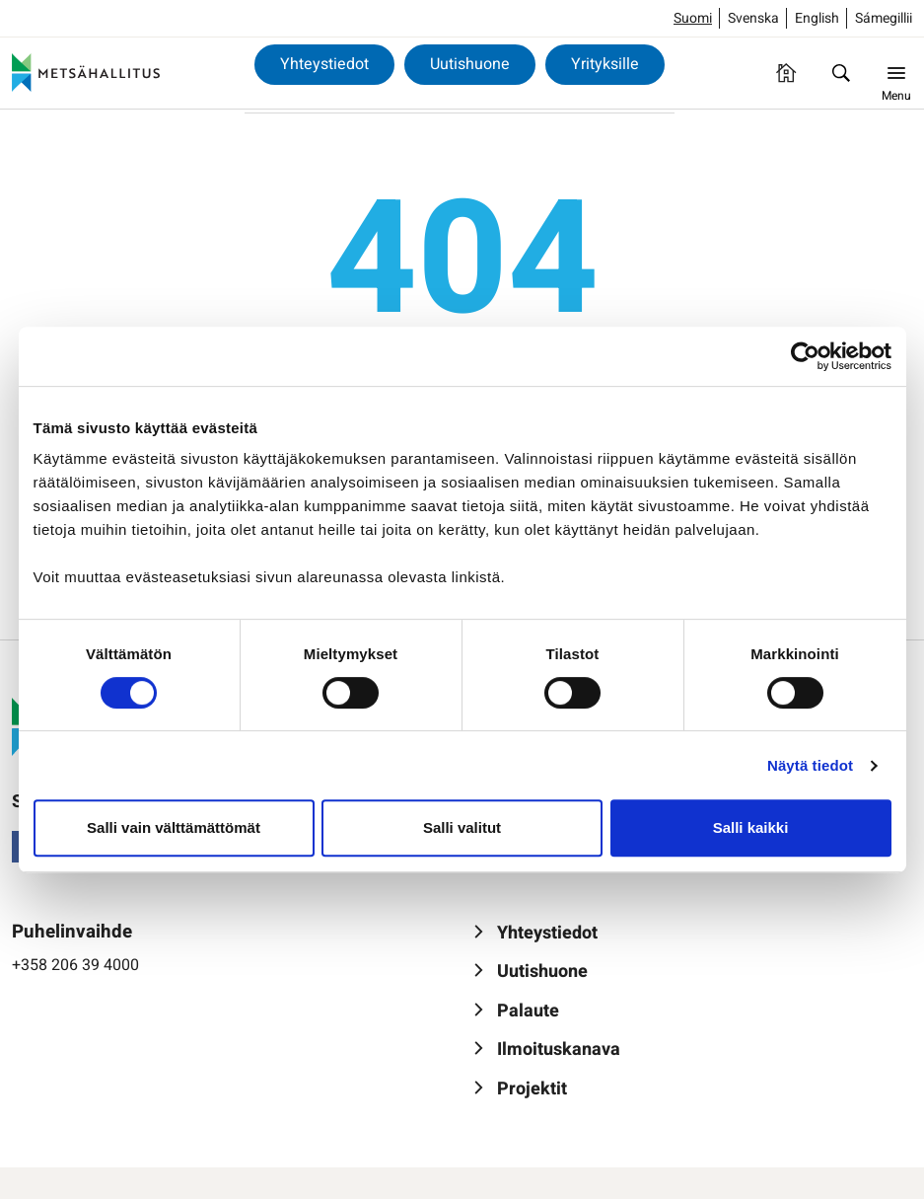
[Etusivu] (786, 73)
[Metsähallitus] (86, 73)
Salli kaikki (751, 827)
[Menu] (896, 73)
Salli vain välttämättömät (173, 827)
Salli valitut (462, 827)
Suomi (693, 18)
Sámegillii (883, 18)
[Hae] (841, 73)
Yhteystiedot (324, 64)
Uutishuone (470, 64)
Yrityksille (605, 64)
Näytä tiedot (810, 765)
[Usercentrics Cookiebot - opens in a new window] (805, 356)
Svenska (753, 18)
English (817, 18)
